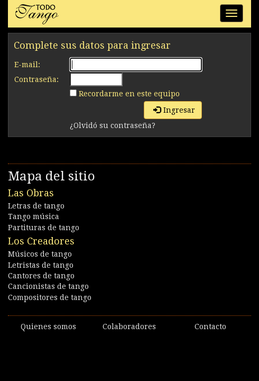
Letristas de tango (40, 265)
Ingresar (174, 109)
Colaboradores (129, 326)
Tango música (33, 216)
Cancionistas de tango (48, 286)
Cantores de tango (41, 275)
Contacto (210, 326)
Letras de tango (36, 206)
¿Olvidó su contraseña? (112, 125)
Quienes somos (48, 326)
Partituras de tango (43, 227)
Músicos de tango (40, 254)
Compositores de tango (49, 297)
